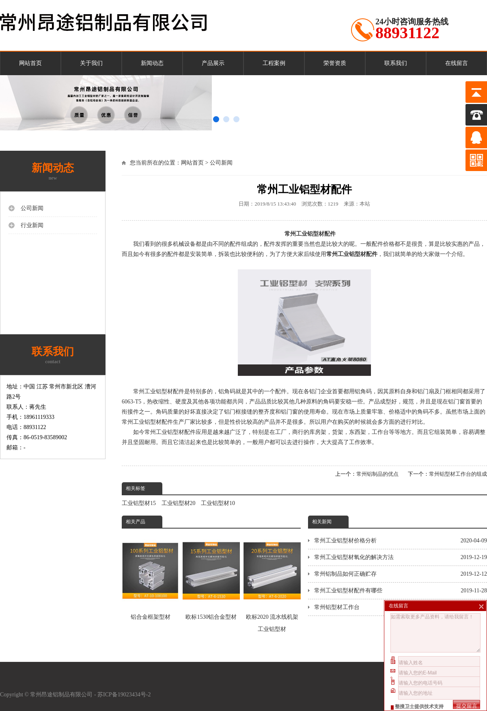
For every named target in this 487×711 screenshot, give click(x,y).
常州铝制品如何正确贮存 (400, 574)
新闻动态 (152, 63)
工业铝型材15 (139, 503)
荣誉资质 (334, 63)
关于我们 (91, 63)
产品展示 (213, 63)
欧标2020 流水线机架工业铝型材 (272, 582)
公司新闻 (221, 163)
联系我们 (395, 63)
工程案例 (274, 63)
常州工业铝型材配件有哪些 (400, 591)
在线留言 (456, 63)
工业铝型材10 (218, 503)
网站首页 (30, 63)
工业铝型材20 (179, 503)
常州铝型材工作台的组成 (458, 474)
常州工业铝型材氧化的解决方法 (400, 557)
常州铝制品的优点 (377, 474)
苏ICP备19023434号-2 (124, 694)
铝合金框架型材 (150, 576)
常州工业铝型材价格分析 (400, 541)
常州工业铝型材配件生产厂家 (159, 422)
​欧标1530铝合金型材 (211, 576)
